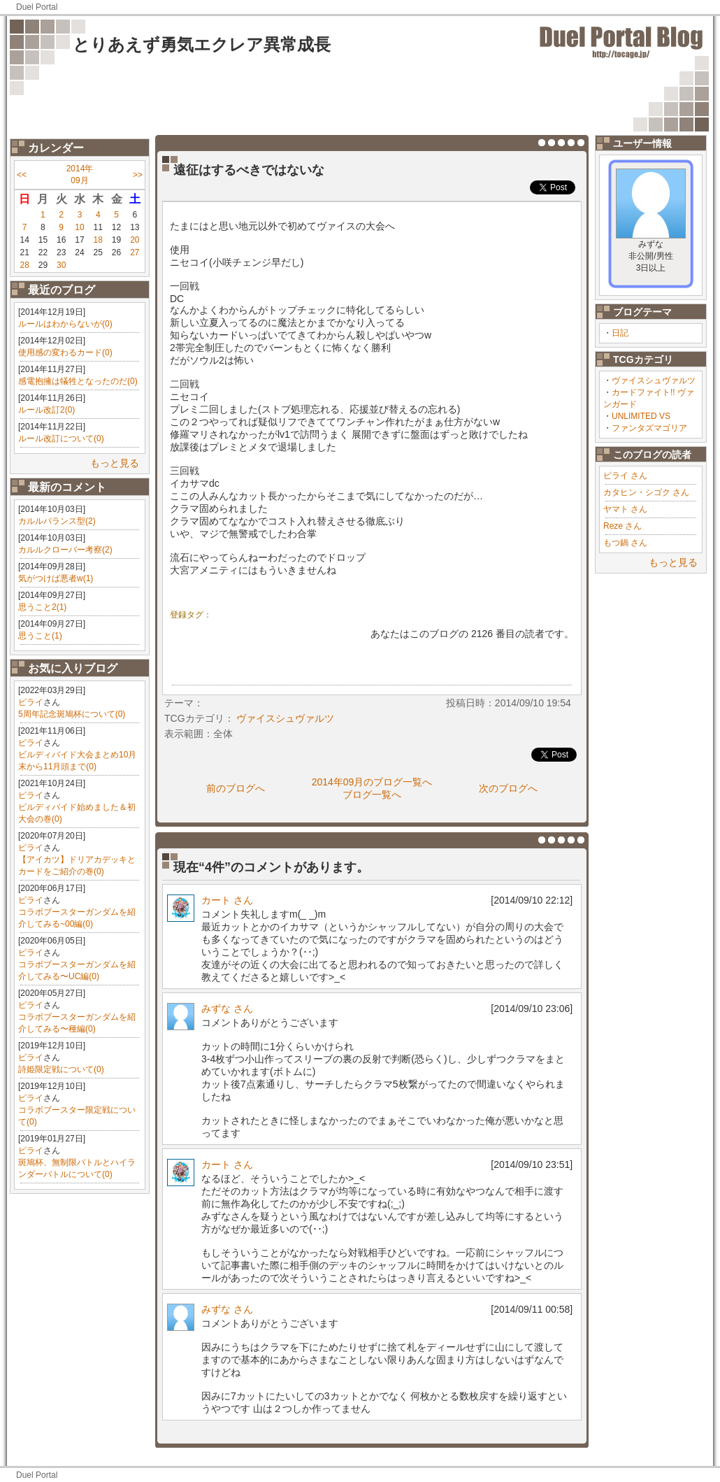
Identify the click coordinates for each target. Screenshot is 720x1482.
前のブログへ (235, 788)
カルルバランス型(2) (57, 521)
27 (134, 252)
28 (24, 265)
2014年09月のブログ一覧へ (372, 782)
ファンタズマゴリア (649, 428)
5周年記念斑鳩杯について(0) (71, 714)
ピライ (30, 702)
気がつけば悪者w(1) (55, 578)
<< (22, 175)
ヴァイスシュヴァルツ (654, 380)
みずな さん (227, 1008)
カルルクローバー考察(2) (65, 550)
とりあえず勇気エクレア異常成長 (202, 44)
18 (98, 240)
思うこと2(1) (42, 607)
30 (61, 265)
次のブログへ (508, 788)
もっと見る (114, 463)
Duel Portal (36, 7)
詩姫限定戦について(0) (61, 1069)
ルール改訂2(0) (46, 410)
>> (138, 175)
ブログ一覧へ (372, 794)
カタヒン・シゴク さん (646, 492)
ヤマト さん (625, 509)
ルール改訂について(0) (61, 438)
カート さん (227, 900)
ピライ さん (625, 475)
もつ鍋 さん (625, 543)
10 (79, 227)
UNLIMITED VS (641, 416)
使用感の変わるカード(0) (65, 352)
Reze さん (622, 526)
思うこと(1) (40, 636)
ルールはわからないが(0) (65, 324)
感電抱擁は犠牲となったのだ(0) (78, 381)
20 (134, 240)
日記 (620, 333)
